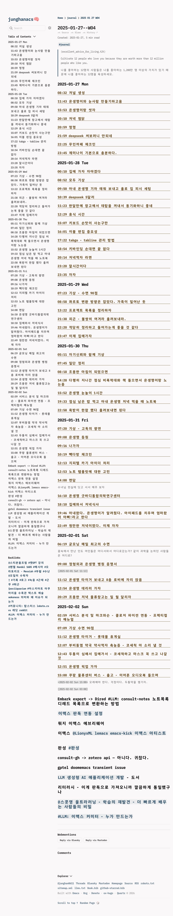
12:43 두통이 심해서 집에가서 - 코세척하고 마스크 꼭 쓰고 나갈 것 (30, 440)
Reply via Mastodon (96, 840)
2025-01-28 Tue (17, 94)
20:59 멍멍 (18, 68)
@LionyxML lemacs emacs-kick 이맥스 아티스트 (119, 733)
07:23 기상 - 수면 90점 (26, 176)
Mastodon (104, 883)
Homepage (117, 883)
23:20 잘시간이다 (22, 163)
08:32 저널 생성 (21, 46)
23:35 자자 (18, 167)
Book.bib (92, 888)
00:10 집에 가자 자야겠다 (28, 98)
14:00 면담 (18, 310)
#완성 (74, 747)
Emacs (75, 893)
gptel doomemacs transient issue (29, 509)
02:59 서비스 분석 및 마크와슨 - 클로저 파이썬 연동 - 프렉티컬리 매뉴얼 (30, 401)
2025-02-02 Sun (17, 392)
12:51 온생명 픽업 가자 (26, 448)
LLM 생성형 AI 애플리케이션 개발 (91, 777)
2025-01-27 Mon (17, 42)
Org (85, 893)
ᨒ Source (63, 32)
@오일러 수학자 (18, 575)
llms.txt (80, 888)
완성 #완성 (15, 496)
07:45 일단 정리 (21, 228)
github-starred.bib (112, 888)
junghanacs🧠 (23, 19)
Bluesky (92, 883)
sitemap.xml (65, 888)
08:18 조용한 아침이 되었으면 (30, 232)
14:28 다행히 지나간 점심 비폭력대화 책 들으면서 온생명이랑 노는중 (30, 241)
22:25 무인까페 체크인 (25, 81)
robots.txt (147, 883)
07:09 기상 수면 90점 (25, 409)
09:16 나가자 (19, 284)
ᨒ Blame (76, 32)
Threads (80, 883)
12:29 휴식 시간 (21, 128)
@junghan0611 (66, 883)
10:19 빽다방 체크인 (24, 288)
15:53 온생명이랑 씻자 (25, 59)
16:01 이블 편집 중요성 (26, 137)
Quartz (121, 893)
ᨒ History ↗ (90, 32)
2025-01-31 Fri (17, 271)
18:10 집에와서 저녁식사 (27, 323)
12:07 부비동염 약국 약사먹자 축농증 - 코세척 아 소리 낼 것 (29, 427)
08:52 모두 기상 (21, 102)
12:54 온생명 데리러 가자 (28, 379)
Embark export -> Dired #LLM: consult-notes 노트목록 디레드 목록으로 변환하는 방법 (28, 470)
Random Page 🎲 (90, 903)
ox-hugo (108, 893)
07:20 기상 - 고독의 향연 (27, 275)
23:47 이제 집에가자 (24, 215)
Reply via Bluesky (70, 840)
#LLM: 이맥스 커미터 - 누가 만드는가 (95, 816)
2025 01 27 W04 (90, 17)
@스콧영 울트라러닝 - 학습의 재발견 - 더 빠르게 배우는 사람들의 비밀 (29, 535)
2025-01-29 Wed (17, 171)
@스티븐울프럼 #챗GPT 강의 (26, 562)
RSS (137, 883)
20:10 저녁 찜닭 (21, 63)
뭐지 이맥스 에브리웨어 (24, 483)
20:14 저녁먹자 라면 (24, 158)
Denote (95, 893)
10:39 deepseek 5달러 (24, 115)
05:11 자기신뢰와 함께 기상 (29, 223)
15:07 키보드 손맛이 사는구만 (30, 132)
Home (60, 17)
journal (72, 17)
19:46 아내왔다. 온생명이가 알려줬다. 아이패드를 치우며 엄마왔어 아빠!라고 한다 (30, 332)
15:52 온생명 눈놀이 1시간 (28, 249)
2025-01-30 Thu (17, 219)
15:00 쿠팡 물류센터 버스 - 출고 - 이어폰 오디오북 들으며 (29, 457)
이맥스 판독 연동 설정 (23, 478)
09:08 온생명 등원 (23, 279)
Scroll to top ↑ (68, 903)
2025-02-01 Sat (17, 349)
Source (129, 883)
